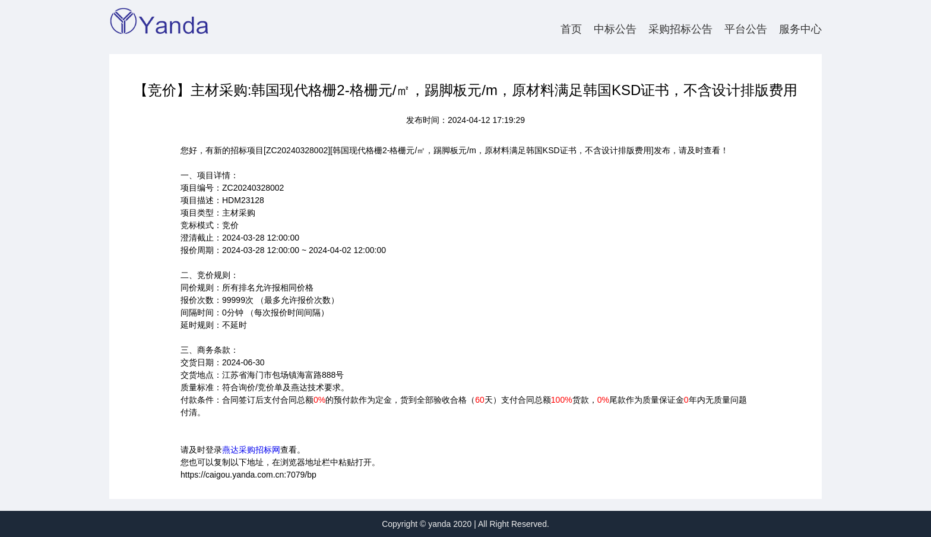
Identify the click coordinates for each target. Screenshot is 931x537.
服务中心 (800, 29)
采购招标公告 (680, 29)
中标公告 (615, 29)
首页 (571, 29)
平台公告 (745, 29)
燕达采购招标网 (251, 449)
